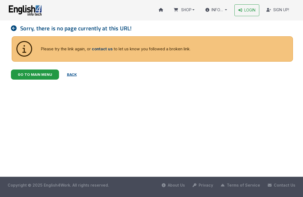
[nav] (15, 28)
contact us (102, 49)
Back (72, 75)
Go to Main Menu (35, 75)
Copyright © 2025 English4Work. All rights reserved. (58, 185)
